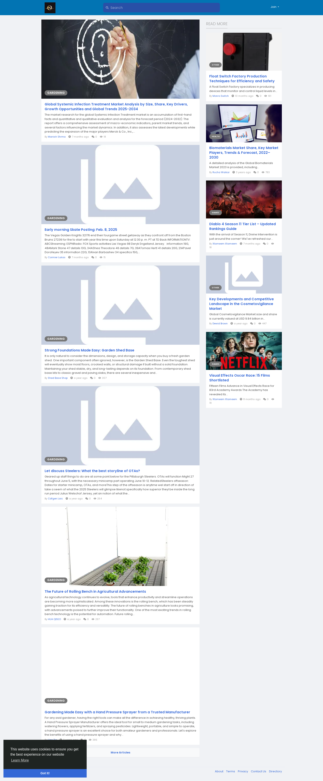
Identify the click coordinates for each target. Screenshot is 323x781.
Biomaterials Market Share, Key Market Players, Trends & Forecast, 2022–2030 (243, 153)
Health (216, 136)
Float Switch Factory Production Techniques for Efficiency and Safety (242, 79)
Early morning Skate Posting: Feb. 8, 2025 (81, 229)
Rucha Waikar (221, 172)
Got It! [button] (45, 773)
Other (215, 65)
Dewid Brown (220, 323)
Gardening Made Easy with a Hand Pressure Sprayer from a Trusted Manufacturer (117, 712)
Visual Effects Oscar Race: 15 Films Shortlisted (239, 378)
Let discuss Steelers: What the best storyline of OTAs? (92, 471)
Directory (275, 771)
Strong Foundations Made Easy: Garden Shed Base (89, 350)
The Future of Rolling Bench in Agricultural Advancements (95, 591)
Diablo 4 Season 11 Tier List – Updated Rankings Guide (242, 226)
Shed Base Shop (58, 378)
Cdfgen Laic (55, 498)
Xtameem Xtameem (225, 243)
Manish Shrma (57, 136)
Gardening (56, 93)
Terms (231, 771)
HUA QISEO (54, 619)
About (219, 771)
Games (215, 212)
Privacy (243, 771)
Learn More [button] (20, 760)
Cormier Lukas (56, 257)
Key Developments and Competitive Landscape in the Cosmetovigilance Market (241, 304)
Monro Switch (221, 96)
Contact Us (259, 771)
